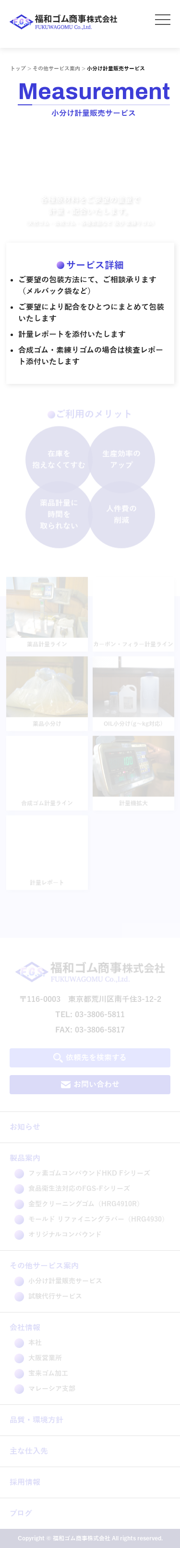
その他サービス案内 (56, 68)
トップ (18, 68)
